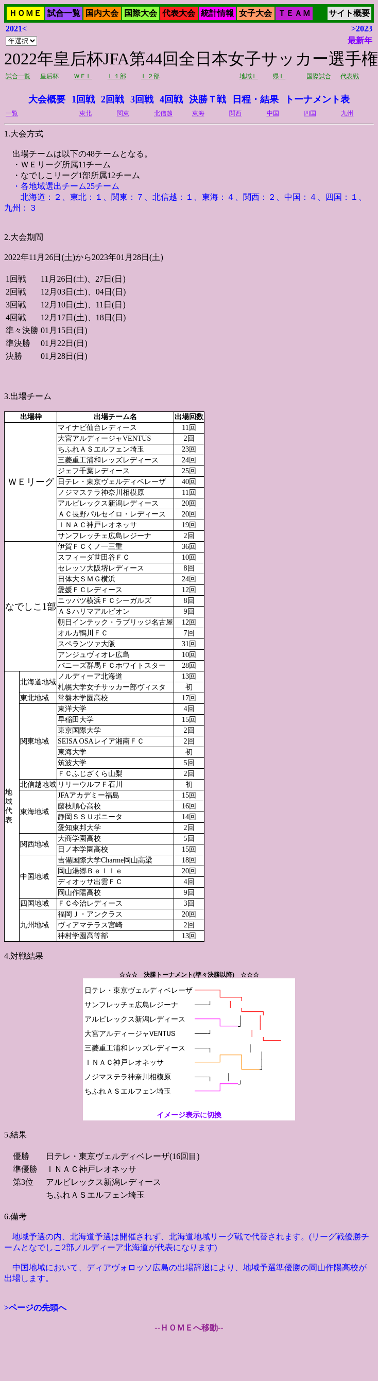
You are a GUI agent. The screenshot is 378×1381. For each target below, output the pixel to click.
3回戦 (141, 99)
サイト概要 (349, 13)
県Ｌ (279, 76)
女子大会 (255, 13)
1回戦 (83, 99)
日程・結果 (255, 99)
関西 (235, 113)
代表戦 (349, 76)
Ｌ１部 (117, 76)
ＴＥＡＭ (294, 13)
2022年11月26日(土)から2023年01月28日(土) (189, 653)
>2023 (361, 28)
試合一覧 (63, 13)
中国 (273, 113)
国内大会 (101, 13)
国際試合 (318, 76)
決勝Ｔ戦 (207, 99)
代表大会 (178, 13)
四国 (310, 113)
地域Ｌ (248, 76)
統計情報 (217, 13)
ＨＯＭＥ (25, 13)
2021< (16, 28)
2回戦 (112, 99)
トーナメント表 (317, 99)
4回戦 (171, 99)
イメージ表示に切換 (189, 1115)
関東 (123, 113)
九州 (347, 113)
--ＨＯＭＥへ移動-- (188, 1327)
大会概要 (46, 99)
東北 (85, 113)
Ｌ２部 (150, 76)
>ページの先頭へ (35, 1307)
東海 (198, 113)
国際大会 (140, 13)
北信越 (163, 113)
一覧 (12, 113)
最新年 (360, 40)
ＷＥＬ (83, 76)
